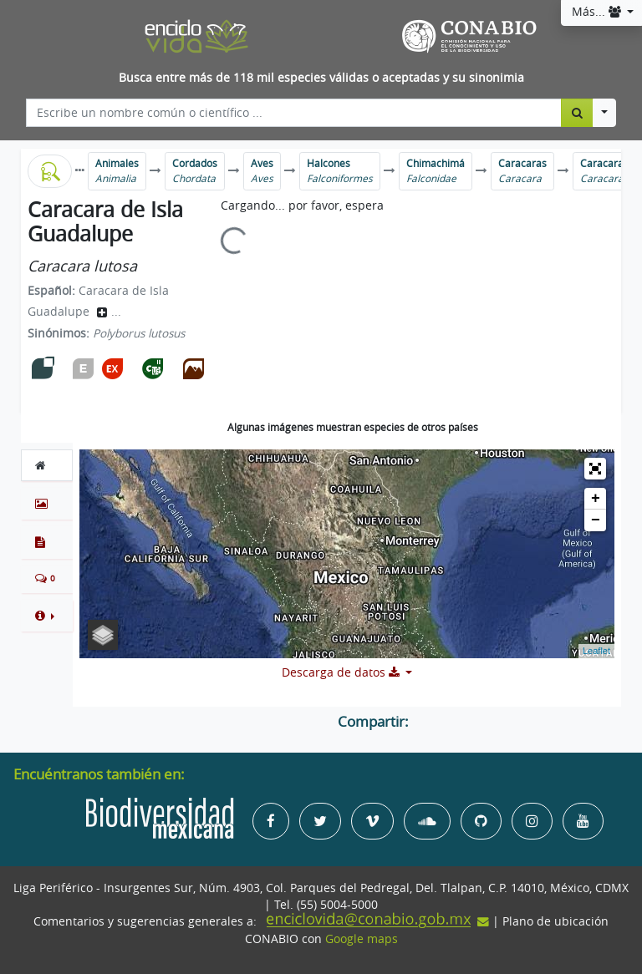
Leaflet (596, 651)
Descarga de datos (342, 672)
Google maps (361, 938)
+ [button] (595, 499)
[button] (47, 616)
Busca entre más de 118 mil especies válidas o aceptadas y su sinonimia (321, 77)
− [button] (595, 520)
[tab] (47, 465)
